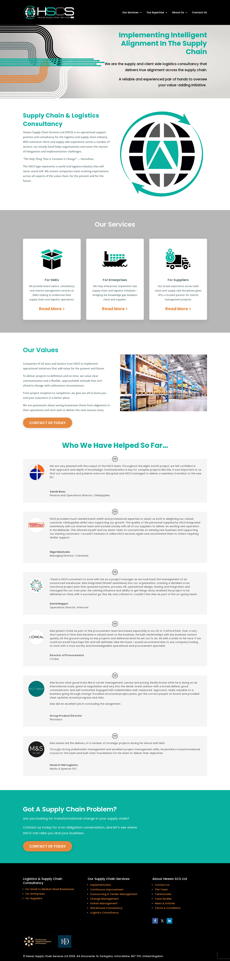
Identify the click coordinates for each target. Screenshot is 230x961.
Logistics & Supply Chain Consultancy (42, 881)
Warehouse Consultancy (106, 908)
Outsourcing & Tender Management (113, 894)
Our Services (130, 12)
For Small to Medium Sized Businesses (49, 889)
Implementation (100, 885)
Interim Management (103, 903)
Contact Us (199, 12)
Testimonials (163, 894)
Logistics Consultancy (104, 912)
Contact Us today (47, 422)
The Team (161, 889)
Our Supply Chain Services (109, 879)
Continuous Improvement (106, 889)
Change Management (104, 899)
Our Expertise (155, 12)
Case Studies (163, 899)
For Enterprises (35, 894)
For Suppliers (33, 898)
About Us (178, 12)
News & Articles (165, 903)
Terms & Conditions (167, 908)
